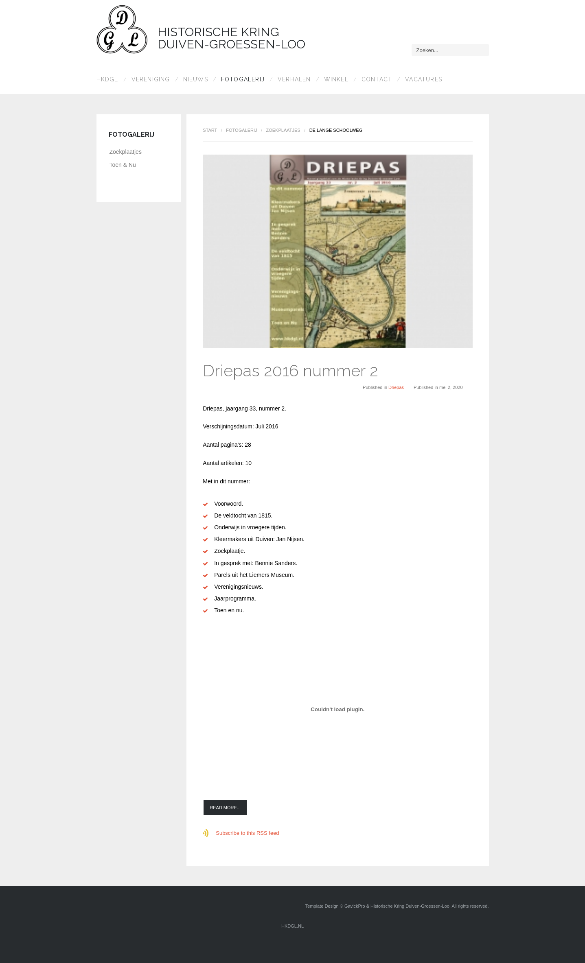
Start (210, 130)
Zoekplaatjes (283, 130)
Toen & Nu (123, 165)
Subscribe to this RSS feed (247, 833)
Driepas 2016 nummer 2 (290, 370)
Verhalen (294, 79)
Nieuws (195, 79)
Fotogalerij (243, 79)
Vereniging (150, 79)
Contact (377, 79)
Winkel (336, 79)
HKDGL (107, 79)
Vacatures (423, 79)
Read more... (225, 807)
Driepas (396, 387)
